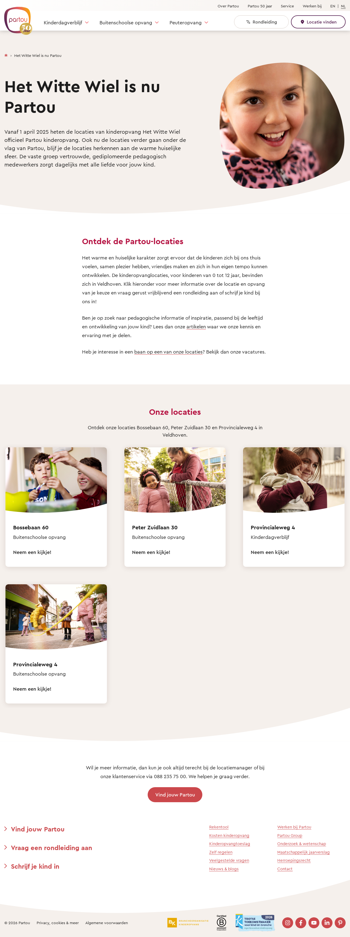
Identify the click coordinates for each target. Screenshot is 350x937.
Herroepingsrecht (294, 860)
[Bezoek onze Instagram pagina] (287, 922)
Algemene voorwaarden (106, 922)
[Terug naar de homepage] (15, 17)
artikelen (196, 326)
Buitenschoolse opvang (126, 22)
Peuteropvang (186, 22)
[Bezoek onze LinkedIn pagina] (327, 922)
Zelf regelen (220, 852)
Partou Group (289, 835)
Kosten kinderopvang (229, 835)
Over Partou (228, 6)
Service (287, 6)
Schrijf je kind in (35, 866)
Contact (285, 868)
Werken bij (312, 6)
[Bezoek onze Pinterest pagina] (340, 922)
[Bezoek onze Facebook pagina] (300, 922)
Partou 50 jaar (260, 6)
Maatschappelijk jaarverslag (303, 852)
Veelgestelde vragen (229, 860)
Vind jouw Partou (175, 795)
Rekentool (219, 827)
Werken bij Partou (294, 827)
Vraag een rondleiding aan (51, 847)
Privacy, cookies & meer (58, 922)
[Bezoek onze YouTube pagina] (313, 922)
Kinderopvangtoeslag (229, 843)
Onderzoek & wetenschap (301, 843)
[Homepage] (6, 54)
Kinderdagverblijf (63, 22)
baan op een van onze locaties (168, 352)
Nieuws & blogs (224, 868)
